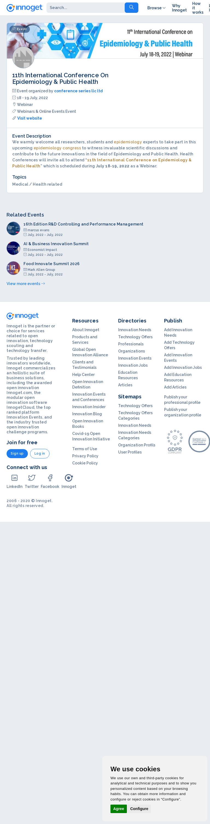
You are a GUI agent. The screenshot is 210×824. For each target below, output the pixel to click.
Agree (118, 809)
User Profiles (130, 452)
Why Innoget (179, 8)
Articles (125, 385)
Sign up (17, 453)
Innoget (69, 481)
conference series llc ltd (78, 91)
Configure (139, 809)
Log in (39, 453)
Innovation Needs (134, 330)
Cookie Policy (85, 463)
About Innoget (85, 330)
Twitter (32, 481)
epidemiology (128, 142)
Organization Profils (136, 445)
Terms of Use (84, 449)
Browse (157, 7)
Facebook (50, 481)
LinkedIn (14, 481)
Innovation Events (134, 358)
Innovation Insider (89, 407)
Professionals (131, 344)
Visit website (29, 118)
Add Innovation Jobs (183, 367)
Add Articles (175, 387)
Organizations (131, 351)
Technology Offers (135, 337)
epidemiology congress (57, 148)
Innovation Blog (87, 414)
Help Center (83, 374)
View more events (26, 283)
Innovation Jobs (133, 365)
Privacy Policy (85, 456)
